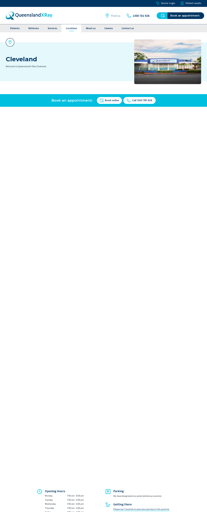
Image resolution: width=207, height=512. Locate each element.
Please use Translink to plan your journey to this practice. (141, 509)
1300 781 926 (138, 15)
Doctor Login (165, 3)
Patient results (190, 3)
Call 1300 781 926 (139, 100)
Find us (112, 15)
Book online (109, 100)
